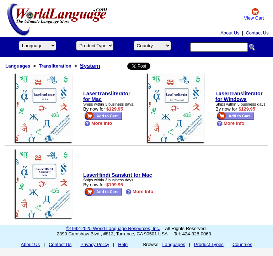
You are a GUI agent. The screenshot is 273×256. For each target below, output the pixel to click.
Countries (242, 244)
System (90, 66)
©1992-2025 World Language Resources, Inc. (113, 228)
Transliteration (55, 66)
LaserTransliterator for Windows (239, 96)
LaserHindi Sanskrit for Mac (117, 175)
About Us (229, 33)
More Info (98, 123)
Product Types (209, 244)
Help (123, 244)
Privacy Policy (94, 244)
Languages (17, 66)
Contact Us (257, 33)
